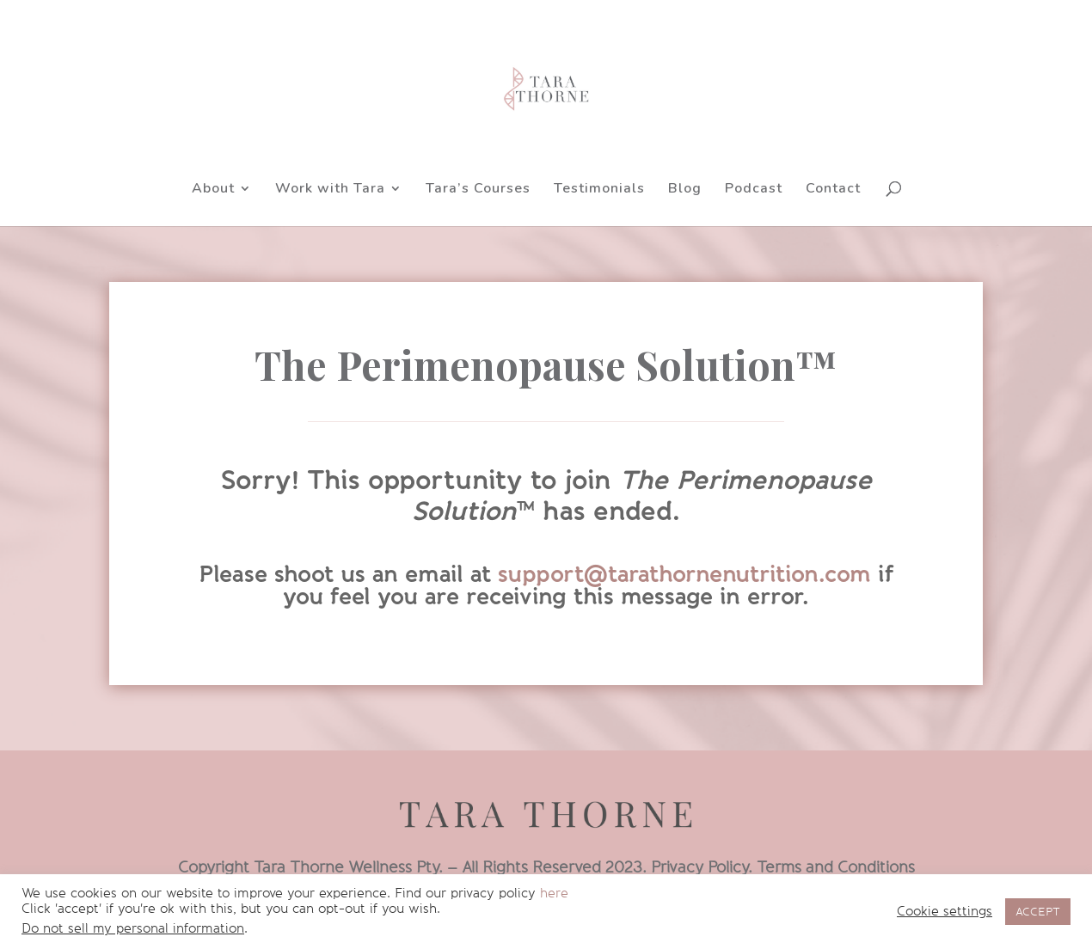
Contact (833, 190)
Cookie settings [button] (944, 911)
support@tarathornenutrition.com (684, 574)
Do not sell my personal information (132, 928)
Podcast (753, 190)
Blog (685, 190)
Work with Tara (330, 190)
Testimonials (599, 190)
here (554, 893)
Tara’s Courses (478, 190)
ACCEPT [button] (1037, 911)
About (213, 190)
